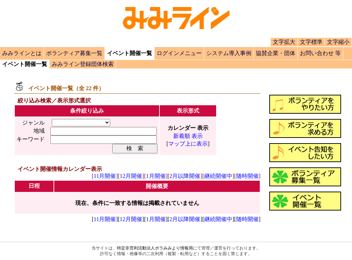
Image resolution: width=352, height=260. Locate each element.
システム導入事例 (228, 53)
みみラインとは (22, 53)
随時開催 (247, 176)
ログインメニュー (179, 53)
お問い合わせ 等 (320, 53)
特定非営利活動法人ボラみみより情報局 (155, 248)
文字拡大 (284, 42)
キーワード (31, 139)
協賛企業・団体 (275, 53)
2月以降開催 (184, 176)
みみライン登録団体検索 (83, 64)
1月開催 (156, 176)
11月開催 (105, 176)
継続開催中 (218, 176)
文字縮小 (338, 42)
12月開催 (131, 176)
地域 (39, 131)
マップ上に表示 (188, 144)
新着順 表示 (188, 136)
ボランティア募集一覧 (74, 53)
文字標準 (311, 42)
